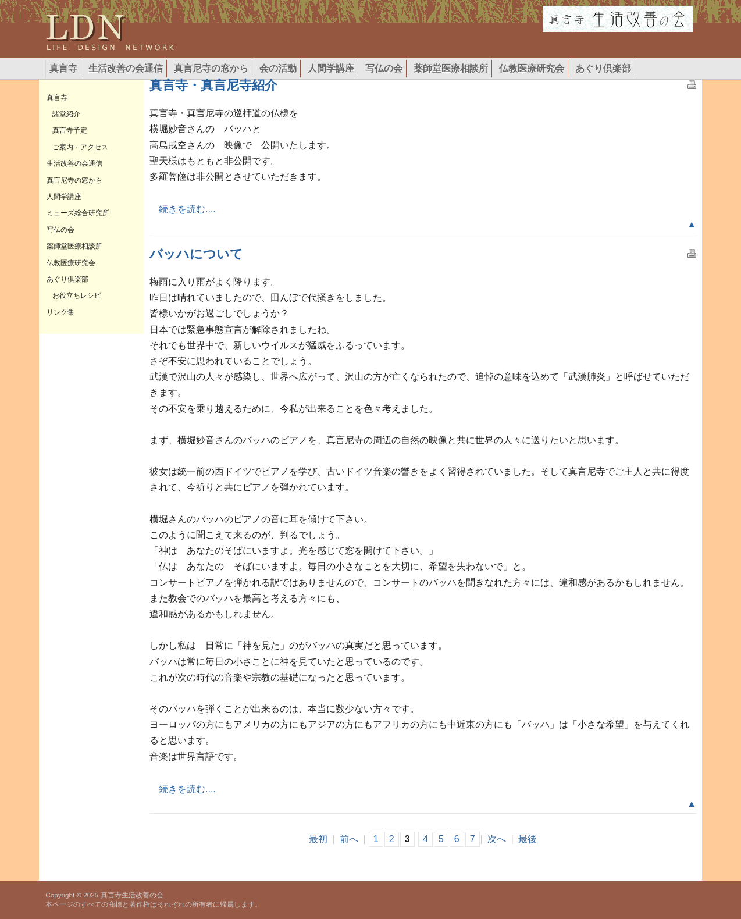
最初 (318, 839)
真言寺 (63, 68)
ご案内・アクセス (80, 147)
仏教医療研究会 (531, 68)
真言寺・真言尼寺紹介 (213, 85)
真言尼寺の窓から (211, 68)
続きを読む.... (182, 209)
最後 (527, 839)
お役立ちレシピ (76, 295)
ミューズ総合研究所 (78, 213)
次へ (496, 839)
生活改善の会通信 (125, 68)
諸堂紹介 (66, 114)
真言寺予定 (69, 130)
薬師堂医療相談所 (451, 68)
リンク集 (60, 312)
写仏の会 (383, 68)
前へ (349, 839)
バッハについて (196, 254)
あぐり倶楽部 (603, 68)
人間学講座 (331, 68)
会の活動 (278, 68)
